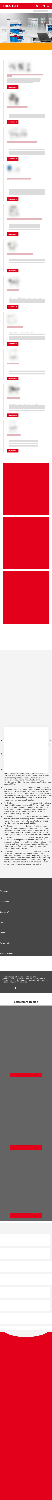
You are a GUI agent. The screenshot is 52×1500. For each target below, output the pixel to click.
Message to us (6, 954)
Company (4, 912)
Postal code (5, 943)
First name (4, 891)
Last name (4, 902)
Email (2, 933)
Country (3, 923)
